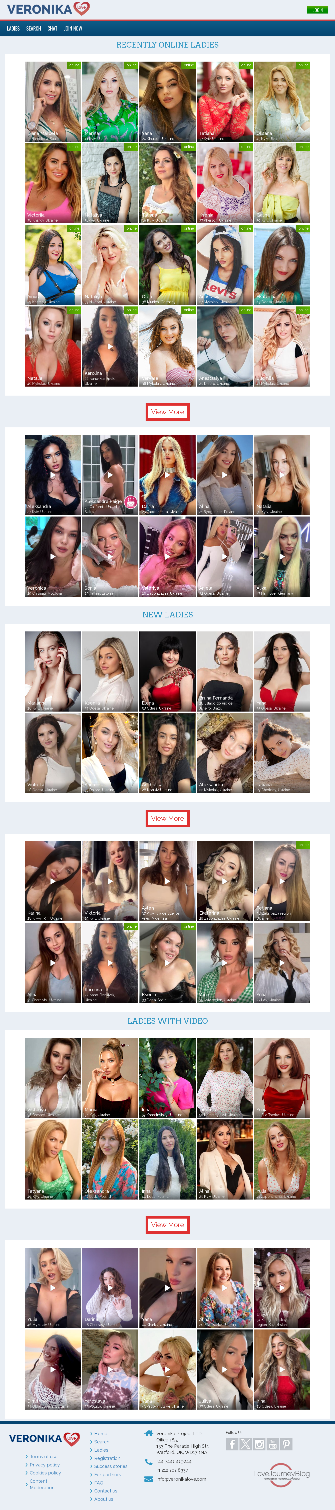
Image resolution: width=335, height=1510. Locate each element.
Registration (107, 1458)
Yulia (261, 994)
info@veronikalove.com (181, 1479)
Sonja (90, 588)
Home (100, 1433)
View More (167, 412)
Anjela (205, 588)
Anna (90, 784)
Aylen (148, 908)
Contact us (105, 1490)
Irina (260, 1401)
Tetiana (264, 908)
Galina (263, 215)
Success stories (111, 1466)
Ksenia (206, 215)
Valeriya (150, 588)
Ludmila (265, 378)
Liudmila (208, 1109)
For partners (107, 1474)
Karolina (93, 373)
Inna (146, 1109)
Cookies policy (45, 1472)
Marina (92, 133)
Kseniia (92, 703)
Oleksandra (97, 1191)
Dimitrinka (38, 1401)
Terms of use (44, 1456)
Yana (147, 133)
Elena (148, 703)
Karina (34, 913)
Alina (204, 506)
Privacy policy (45, 1464)
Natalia (34, 378)
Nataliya (93, 215)
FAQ (98, 1482)
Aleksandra (39, 506)
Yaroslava (95, 1401)
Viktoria (93, 913)
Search (101, 1441)
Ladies (101, 1450)
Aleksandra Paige (103, 501)
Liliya (262, 1314)
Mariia (91, 1109)
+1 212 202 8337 (172, 1470)
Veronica (36, 588)
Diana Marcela (42, 133)
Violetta (35, 784)
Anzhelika (152, 784)
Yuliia (261, 1109)
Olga (147, 296)
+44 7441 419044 (174, 1461)
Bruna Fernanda (216, 698)
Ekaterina (266, 296)
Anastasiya (210, 378)
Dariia (148, 506)
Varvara (150, 378)
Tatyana (35, 1191)
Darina (91, 1319)
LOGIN (317, 10)
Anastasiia (209, 296)
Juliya (205, 1401)
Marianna (37, 703)
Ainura (34, 296)
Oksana (264, 133)
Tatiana (206, 133)
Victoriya (36, 1109)
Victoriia (36, 215)
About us (103, 1499)
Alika (261, 588)
